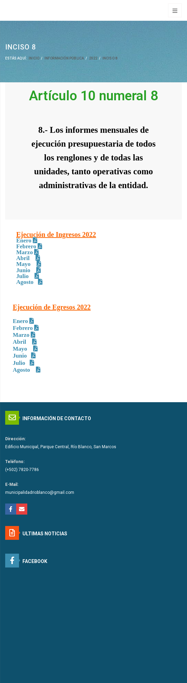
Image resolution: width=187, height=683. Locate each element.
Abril (23, 258)
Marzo (24, 252)
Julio (23, 276)
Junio (24, 270)
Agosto (24, 282)
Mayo (24, 264)
